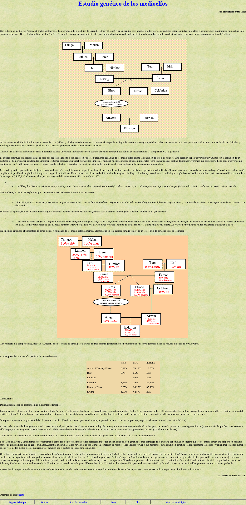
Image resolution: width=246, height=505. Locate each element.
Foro (113, 502)
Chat (137, 502)
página (20, 494)
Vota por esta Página (176, 502)
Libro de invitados (78, 502)
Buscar (44, 502)
